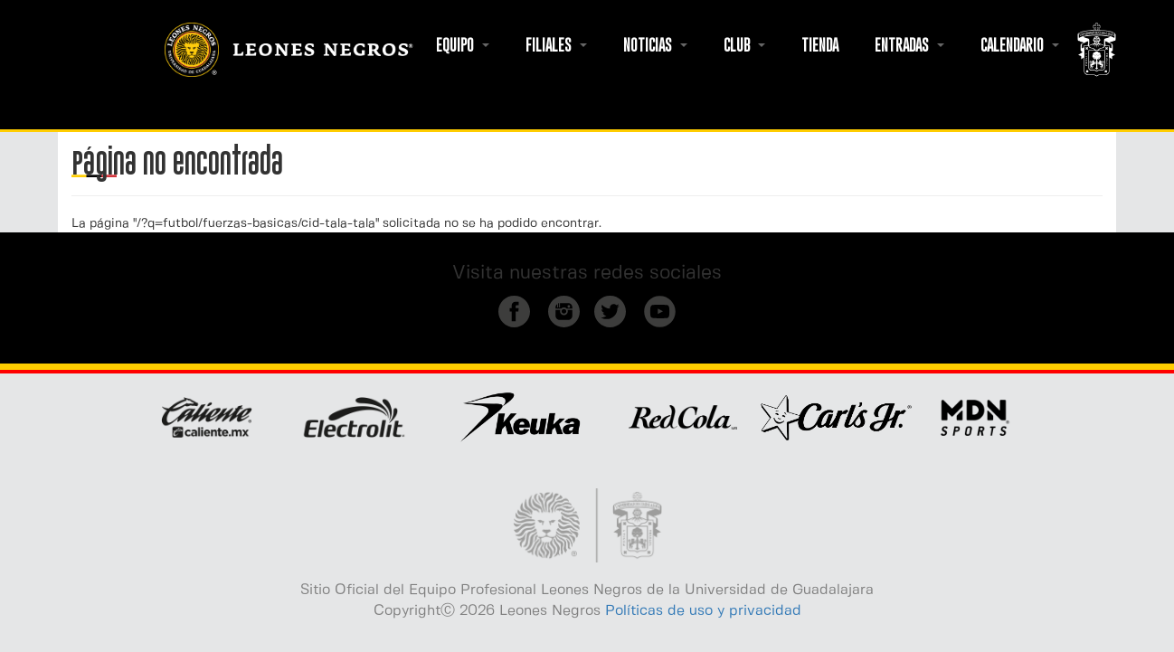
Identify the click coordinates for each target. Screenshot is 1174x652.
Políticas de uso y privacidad (703, 611)
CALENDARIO (1019, 45)
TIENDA (819, 45)
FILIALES (556, 45)
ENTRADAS (909, 45)
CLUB (744, 45)
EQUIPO (462, 45)
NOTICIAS (655, 45)
